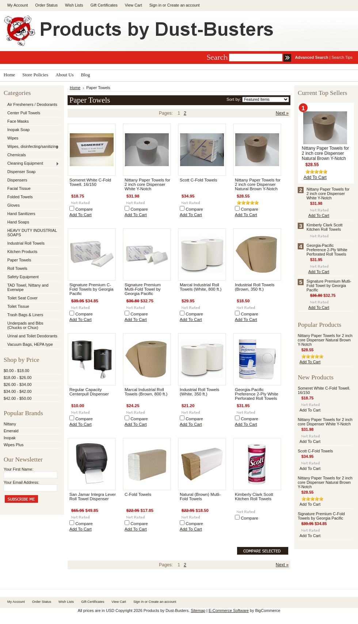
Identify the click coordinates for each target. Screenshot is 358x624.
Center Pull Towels (23, 113)
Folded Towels (20, 197)
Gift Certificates (103, 5)
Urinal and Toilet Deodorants (32, 336)
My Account (17, 5)
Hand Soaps (18, 222)
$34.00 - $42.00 (17, 391)
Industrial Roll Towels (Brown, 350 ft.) (254, 287)
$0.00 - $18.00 (16, 370)
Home (75, 87)
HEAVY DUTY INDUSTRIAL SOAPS (32, 232)
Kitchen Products (22, 251)
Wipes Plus (13, 445)
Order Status (46, 5)
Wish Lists (74, 5)
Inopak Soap (18, 129)
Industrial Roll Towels (26, 243)
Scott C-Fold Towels (198, 180)
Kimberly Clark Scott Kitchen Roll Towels (254, 496)
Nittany (10, 424)
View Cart (133, 5)
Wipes (12, 138)
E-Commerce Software (229, 610)
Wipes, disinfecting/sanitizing (31, 146)
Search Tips (342, 57)
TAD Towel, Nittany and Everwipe (28, 287)
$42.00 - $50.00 (17, 398)
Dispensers (17, 180)
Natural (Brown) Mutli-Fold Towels (200, 496)
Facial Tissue (18, 188)
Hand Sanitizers (21, 213)
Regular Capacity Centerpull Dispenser (89, 391)
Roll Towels (17, 268)
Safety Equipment (23, 277)
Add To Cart (80, 215)
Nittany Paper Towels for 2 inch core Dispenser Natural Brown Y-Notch (258, 184)
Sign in (155, 5)
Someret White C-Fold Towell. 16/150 (90, 182)
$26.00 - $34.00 (17, 384)
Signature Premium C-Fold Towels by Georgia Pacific (91, 289)
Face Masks (18, 121)
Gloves (13, 205)
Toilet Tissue (18, 306)
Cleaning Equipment (31, 163)
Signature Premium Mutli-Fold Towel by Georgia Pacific (143, 289)
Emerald (11, 431)
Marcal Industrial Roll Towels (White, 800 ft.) (200, 287)
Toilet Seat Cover (22, 298)
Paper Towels (19, 260)
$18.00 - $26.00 (17, 377)
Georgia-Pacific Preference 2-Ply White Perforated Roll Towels (256, 394)
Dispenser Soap (21, 171)
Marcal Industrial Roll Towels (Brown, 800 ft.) (146, 391)
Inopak (10, 438)
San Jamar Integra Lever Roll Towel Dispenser (92, 496)
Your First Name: (18, 469)
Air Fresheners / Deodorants (32, 104)
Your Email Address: (21, 482)
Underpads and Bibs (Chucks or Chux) (25, 325)
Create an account (183, 5)
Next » (282, 113)
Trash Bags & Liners (25, 315)
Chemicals (16, 155)
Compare (84, 209)
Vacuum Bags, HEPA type (30, 344)
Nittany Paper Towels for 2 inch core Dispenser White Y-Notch (147, 184)
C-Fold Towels (138, 494)
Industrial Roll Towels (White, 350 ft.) (199, 391)
